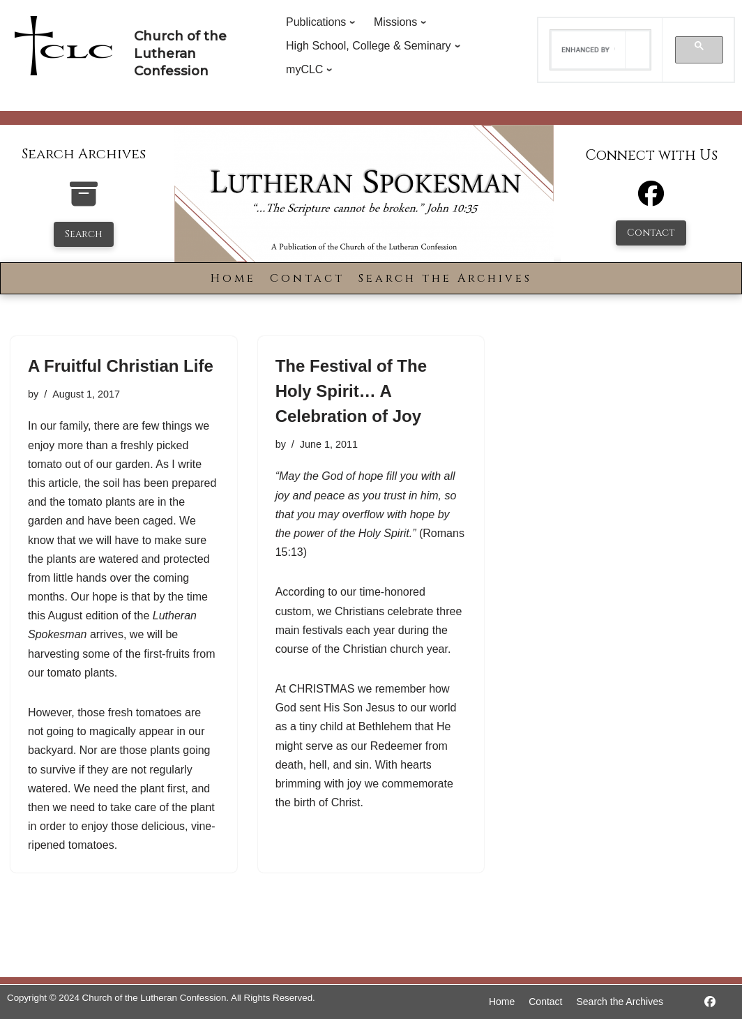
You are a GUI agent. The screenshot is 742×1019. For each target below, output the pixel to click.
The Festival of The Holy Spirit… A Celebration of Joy (351, 390)
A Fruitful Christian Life (120, 365)
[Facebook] (651, 199)
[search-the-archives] (84, 201)
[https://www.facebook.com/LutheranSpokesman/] (710, 1002)
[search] (587, 50)
